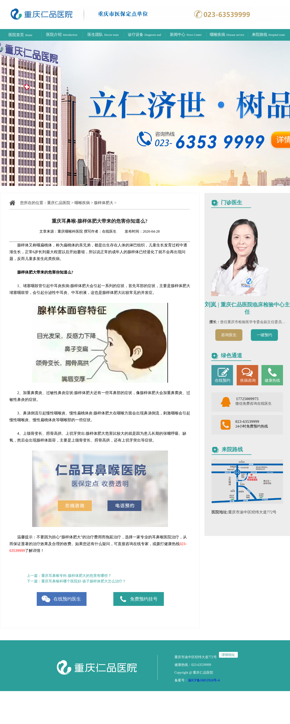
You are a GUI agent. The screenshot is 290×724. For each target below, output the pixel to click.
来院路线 (268, 34)
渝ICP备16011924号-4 (204, 680)
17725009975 (247, 398)
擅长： (214, 322)
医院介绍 (61, 34)
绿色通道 (231, 355)
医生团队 (103, 34)
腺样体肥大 (103, 203)
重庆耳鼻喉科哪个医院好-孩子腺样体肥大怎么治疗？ (83, 581)
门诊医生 (231, 202)
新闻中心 (186, 34)
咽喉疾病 (227, 34)
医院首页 (20, 35)
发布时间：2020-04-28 (138, 231)
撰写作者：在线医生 (100, 231)
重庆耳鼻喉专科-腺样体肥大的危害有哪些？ (76, 576)
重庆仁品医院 (58, 203)
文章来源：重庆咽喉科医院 (61, 231)
